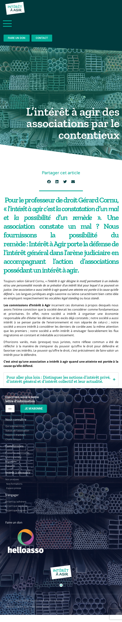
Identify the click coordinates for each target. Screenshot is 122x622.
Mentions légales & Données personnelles (27, 606)
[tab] (61, 379)
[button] (49, 182)
